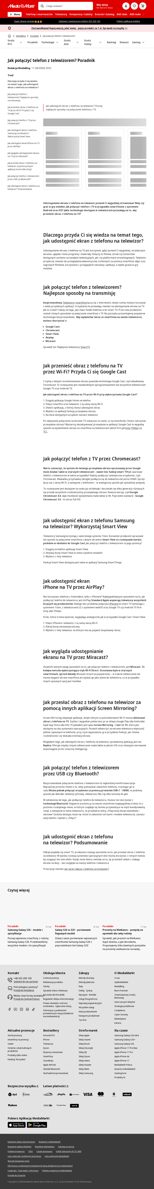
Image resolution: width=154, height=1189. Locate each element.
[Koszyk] (142, 6)
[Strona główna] (10, 36)
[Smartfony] (48, 1056)
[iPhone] (46, 1039)
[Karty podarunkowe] (88, 1011)
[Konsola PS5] (49, 1035)
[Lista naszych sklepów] (124, 1001)
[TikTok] (35, 1009)
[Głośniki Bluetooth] (51, 1069)
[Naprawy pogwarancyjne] (90, 1003)
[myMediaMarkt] (121, 982)
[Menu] (15, 14)
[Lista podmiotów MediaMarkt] (57, 1156)
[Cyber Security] (121, 1014)
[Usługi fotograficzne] (88, 998)
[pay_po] (61, 1094)
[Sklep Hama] (84, 1060)
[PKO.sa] (61, 1105)
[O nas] (117, 977)
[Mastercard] (101, 1094)
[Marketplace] (120, 1018)
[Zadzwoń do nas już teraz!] (26, 981)
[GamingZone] (120, 1073)
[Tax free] (83, 1019)
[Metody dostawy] (86, 977)
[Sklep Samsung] (86, 1073)
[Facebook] (11, 1009)
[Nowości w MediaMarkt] (124, 1069)
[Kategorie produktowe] (89, 1015)
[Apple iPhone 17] (121, 1060)
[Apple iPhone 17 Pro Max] (125, 1048)
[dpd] (12, 1094)
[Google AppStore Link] (37, 1125)
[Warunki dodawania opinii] (18, 1161)
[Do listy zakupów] (134, 6)
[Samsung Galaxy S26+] (124, 1039)
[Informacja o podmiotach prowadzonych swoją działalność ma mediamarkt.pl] (59, 1013)
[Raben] (12, 1105)
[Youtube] (17, 1009)
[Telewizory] (48, 1043)
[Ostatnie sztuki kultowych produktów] (24, 1050)
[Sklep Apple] (84, 1035)
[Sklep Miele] (84, 1069)
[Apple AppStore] (17, 1125)
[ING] (48, 1105)
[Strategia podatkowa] (124, 1006)
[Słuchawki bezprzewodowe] (55, 1073)
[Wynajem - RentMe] (87, 994)
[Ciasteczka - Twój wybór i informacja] (23, 1171)
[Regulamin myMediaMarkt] (49, 1142)
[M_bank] (127, 1094)
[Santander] (74, 1105)
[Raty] (81, 986)
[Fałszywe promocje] (66, 1147)
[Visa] (87, 1094)
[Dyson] (46, 1048)
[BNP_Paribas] (74, 1094)
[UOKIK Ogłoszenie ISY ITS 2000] (68, 1151)
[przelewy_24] (48, 1094)
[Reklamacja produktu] (53, 982)
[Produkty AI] (119, 1077)
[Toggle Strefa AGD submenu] (78, 42)
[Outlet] (10, 1043)
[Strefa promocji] (15, 1035)
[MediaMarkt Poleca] (123, 1064)
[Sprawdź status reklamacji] (55, 990)
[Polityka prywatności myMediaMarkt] (57, 1171)
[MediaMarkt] (21, 6)
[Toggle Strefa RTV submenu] (21, 42)
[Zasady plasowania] (44, 1151)
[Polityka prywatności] (16, 1151)
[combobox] (68, 6)
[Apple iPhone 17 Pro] (123, 1052)
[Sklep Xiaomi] (84, 1039)
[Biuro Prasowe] (121, 990)
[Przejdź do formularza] (24, 990)
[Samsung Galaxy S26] (124, 1043)
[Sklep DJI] (83, 1052)
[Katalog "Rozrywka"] (17, 1059)
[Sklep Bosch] (84, 1043)
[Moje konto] (126, 6)
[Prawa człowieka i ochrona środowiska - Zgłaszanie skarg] (59, 1005)
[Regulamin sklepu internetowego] (58, 998)
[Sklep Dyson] (84, 1056)
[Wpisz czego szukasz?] (42, 6)
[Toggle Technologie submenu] (57, 42)
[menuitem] (39, 14)
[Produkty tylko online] (17, 1055)
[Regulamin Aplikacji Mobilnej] (19, 1147)
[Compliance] (119, 1010)
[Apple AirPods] (49, 1064)
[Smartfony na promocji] (18, 1039)
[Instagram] (23, 1009)
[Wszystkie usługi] (86, 1007)
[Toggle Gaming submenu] (143, 42)
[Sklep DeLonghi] (86, 1048)
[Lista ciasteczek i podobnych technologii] (24, 1156)
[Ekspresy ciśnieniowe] (53, 1052)
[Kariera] (117, 1022)
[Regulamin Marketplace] (45, 1147)
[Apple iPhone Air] (121, 1056)
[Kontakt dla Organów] (16, 1175)
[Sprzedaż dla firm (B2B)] (53, 994)
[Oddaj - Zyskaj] (85, 990)
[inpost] (25, 1094)
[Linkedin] (29, 1009)
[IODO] (30, 1151)
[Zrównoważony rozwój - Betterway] (130, 996)
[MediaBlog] (119, 986)
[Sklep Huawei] (85, 1064)
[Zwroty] (46, 986)
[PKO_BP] (114, 1094)
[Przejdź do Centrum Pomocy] (27, 998)
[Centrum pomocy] (51, 977)
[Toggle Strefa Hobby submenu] (100, 42)
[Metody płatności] (86, 982)
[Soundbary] (48, 1060)
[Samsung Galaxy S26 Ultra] (126, 1035)
